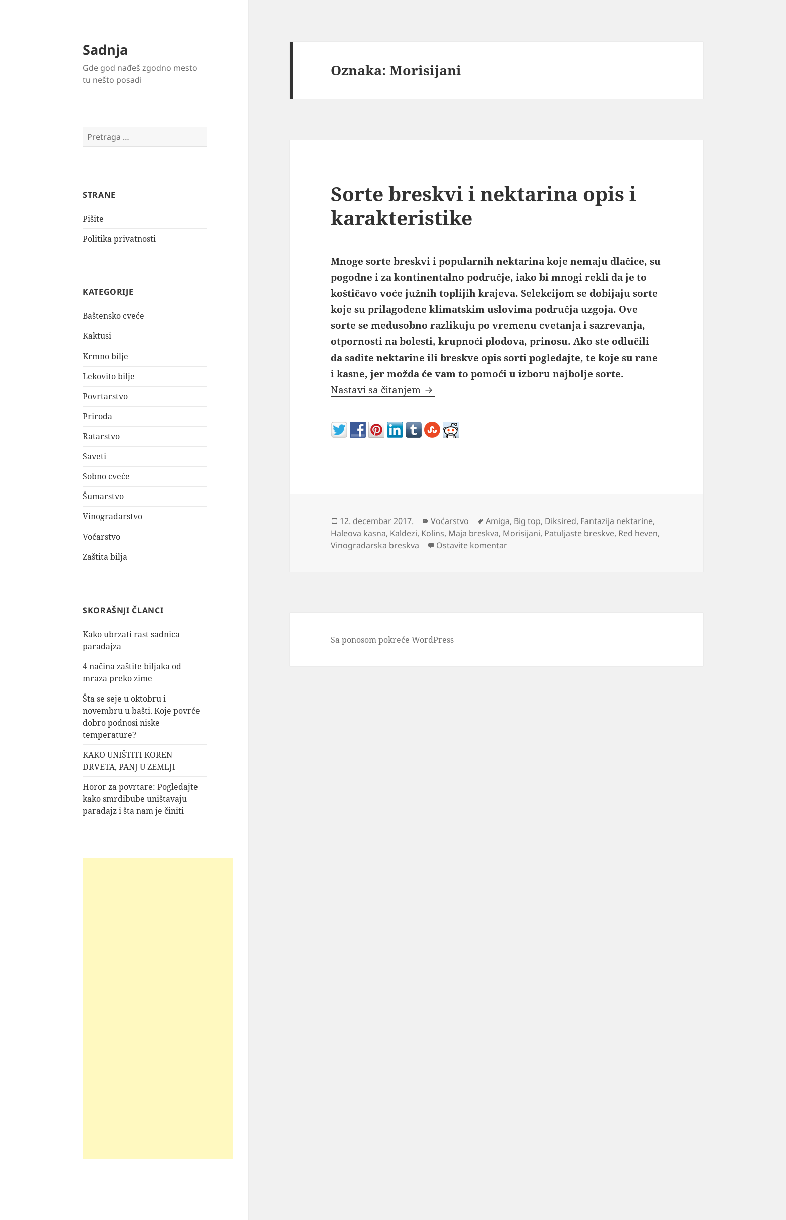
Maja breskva (473, 533)
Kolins (432, 533)
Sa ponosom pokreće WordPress (392, 639)
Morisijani (521, 533)
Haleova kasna (358, 533)
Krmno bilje (105, 356)
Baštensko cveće (113, 315)
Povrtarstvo (105, 396)
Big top (527, 521)
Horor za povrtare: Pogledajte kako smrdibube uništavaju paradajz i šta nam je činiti (140, 798)
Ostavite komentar (471, 545)
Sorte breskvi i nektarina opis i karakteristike (483, 205)
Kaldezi (403, 533)
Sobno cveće (106, 476)
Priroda (97, 416)
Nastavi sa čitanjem (383, 389)
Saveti (94, 456)
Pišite (93, 218)
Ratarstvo (101, 436)
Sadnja (105, 49)
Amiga (498, 521)
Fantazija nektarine (616, 521)
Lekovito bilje (109, 376)
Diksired (560, 521)
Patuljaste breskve (579, 533)
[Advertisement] (158, 1008)
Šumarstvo (103, 496)
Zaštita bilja (105, 556)
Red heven (638, 533)
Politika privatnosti (119, 238)
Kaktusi (97, 335)
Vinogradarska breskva (375, 545)
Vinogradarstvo (112, 516)
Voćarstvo (101, 536)
